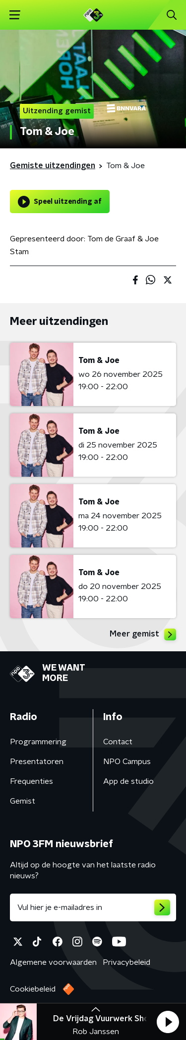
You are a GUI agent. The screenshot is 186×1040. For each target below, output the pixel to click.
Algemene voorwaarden (53, 962)
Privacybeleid (126, 962)
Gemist (22, 801)
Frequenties (31, 781)
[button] (168, 1022)
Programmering (38, 742)
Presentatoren (36, 762)
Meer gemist (143, 634)
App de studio (128, 781)
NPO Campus (127, 762)
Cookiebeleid (33, 989)
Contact (117, 742)
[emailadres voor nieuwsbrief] (93, 907)
